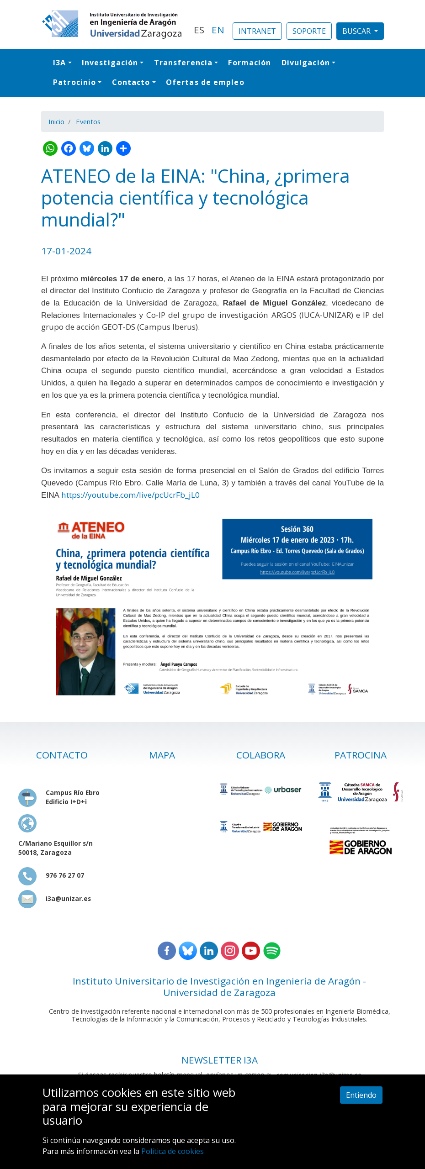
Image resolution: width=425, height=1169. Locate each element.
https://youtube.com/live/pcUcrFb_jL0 (130, 495)
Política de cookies (172, 1151)
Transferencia (183, 63)
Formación (249, 63)
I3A (59, 63)
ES (199, 29)
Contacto (131, 82)
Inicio (56, 121)
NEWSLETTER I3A (219, 1059)
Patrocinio (74, 82)
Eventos (88, 121)
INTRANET (257, 31)
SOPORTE (309, 31)
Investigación (110, 63)
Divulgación (306, 63)
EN (218, 29)
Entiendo (361, 1095)
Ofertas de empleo (205, 82)
